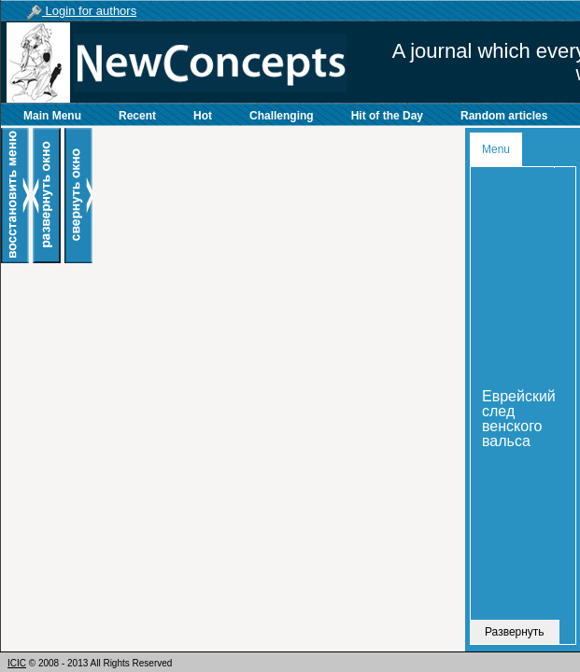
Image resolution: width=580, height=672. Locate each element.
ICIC (16, 663)
